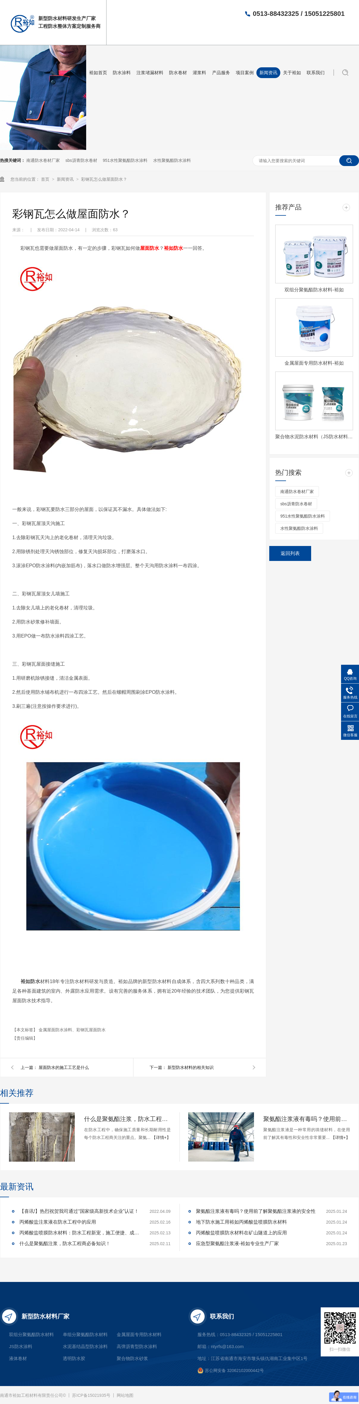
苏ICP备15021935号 (91, 1395)
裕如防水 (173, 248)
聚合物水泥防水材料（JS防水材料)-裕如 (314, 436)
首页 (46, 179)
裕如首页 (98, 72)
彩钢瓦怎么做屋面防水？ (104, 179)
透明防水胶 (74, 1358)
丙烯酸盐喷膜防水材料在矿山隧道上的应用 (241, 1232)
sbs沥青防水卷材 (81, 160)
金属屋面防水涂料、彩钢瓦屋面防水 (72, 1029)
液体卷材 (18, 1358)
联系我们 (316, 72)
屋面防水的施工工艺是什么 (64, 1067)
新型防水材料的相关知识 (191, 1067)
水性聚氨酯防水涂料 (172, 160)
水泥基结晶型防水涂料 (85, 1346)
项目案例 (245, 72)
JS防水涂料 (20, 1346)
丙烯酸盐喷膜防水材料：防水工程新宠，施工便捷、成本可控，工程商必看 (79, 1232)
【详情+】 (161, 1137)
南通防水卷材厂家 (43, 160)
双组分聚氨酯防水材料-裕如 (314, 289)
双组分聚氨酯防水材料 (31, 1334)
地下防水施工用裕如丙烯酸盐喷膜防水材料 (241, 1221)
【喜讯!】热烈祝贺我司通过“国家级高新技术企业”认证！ (79, 1211)
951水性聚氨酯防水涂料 (125, 160)
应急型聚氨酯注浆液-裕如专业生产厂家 (237, 1243)
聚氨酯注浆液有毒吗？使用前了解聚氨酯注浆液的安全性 (306, 1119)
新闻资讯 (268, 72)
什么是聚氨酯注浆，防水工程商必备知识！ (127, 1119)
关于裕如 (292, 72)
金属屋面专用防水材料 (139, 1334)
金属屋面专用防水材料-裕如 (314, 363)
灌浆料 (199, 72)
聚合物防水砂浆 (132, 1358)
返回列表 (290, 553)
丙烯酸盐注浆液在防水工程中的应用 (57, 1221)
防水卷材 (178, 72)
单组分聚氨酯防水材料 (85, 1334)
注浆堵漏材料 (149, 72)
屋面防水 (149, 248)
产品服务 (221, 72)
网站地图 (125, 1395)
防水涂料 (122, 72)
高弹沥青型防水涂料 (137, 1346)
